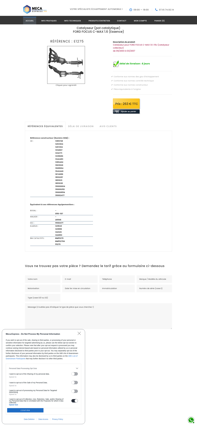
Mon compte (140, 20)
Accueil (30, 20)
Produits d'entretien (99, 20)
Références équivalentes (45, 126)
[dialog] (43, 376)
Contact (121, 20)
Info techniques (72, 20)
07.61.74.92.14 (166, 10)
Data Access (43, 419)
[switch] (74, 374)
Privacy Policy (57, 419)
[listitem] (43, 368)
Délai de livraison (81, 126)
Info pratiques (49, 20)
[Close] (80, 334)
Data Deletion (29, 419)
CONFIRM (25, 410)
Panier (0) (159, 20)
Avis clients (108, 126)
